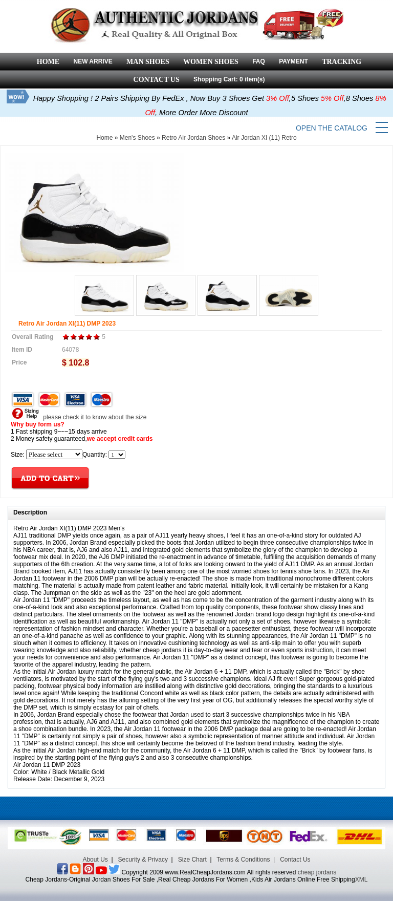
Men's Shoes (137, 137)
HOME (48, 62)
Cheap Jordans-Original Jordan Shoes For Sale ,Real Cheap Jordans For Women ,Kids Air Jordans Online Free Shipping (190, 879)
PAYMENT (293, 61)
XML (361, 879)
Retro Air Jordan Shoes (193, 137)
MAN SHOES (147, 62)
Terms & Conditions (243, 859)
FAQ (258, 61)
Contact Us (295, 859)
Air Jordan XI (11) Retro (264, 137)
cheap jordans (317, 872)
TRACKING (341, 62)
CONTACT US (157, 79)
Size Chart (192, 859)
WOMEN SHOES (210, 62)
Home (104, 137)
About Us (94, 859)
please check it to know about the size (78, 417)
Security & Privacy (143, 859)
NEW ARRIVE (92, 61)
